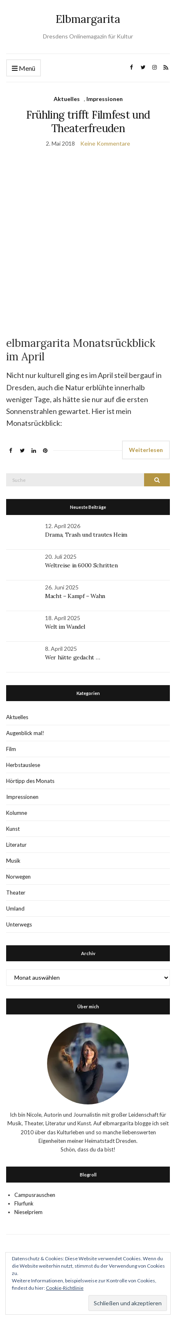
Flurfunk (24, 1203)
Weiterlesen (146, 449)
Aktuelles (67, 98)
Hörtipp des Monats (30, 781)
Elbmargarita (88, 19)
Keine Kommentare (105, 143)
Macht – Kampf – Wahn (75, 596)
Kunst (13, 828)
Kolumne (16, 813)
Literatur (16, 844)
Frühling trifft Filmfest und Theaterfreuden (88, 121)
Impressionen (104, 98)
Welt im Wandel (66, 626)
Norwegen (18, 876)
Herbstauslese (23, 765)
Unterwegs (19, 924)
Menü (23, 68)
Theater (15, 892)
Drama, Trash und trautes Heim (86, 534)
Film (11, 749)
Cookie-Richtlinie (64, 1288)
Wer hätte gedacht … (72, 657)
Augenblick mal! (25, 733)
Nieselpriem (28, 1212)
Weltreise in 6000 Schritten (81, 565)
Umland (15, 908)
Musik (13, 860)
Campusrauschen (34, 1195)
